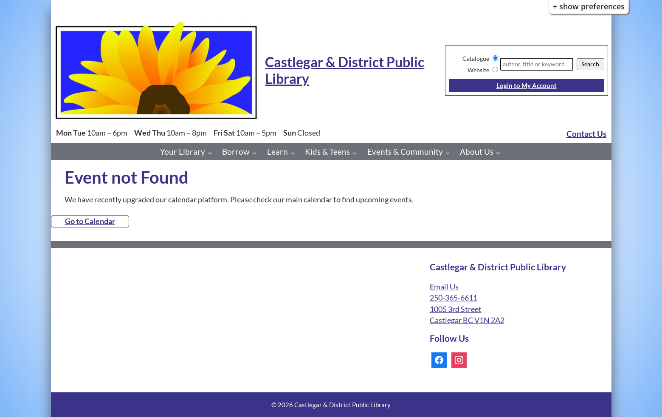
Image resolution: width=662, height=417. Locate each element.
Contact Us (586, 134)
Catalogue (475, 58)
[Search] (536, 64)
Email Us (444, 286)
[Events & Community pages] (450, 152)
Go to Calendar (90, 221)
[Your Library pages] (212, 152)
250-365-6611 (453, 297)
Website (478, 70)
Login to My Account (526, 85)
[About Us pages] (500, 152)
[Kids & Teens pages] (357, 152)
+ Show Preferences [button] (589, 6)
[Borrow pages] (256, 152)
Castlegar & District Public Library (344, 70)
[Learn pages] (295, 152)
